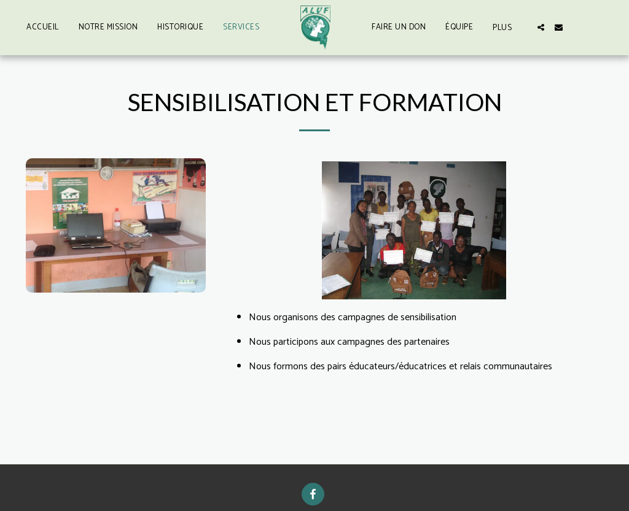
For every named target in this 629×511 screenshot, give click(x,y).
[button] (541, 27)
